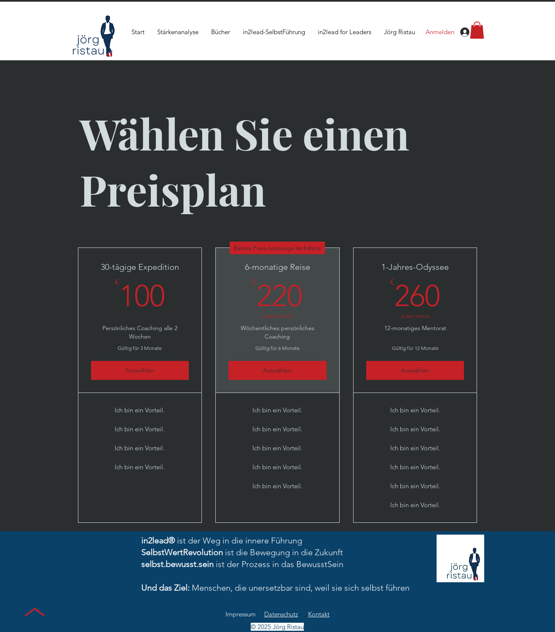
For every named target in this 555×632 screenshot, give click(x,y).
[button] (477, 30)
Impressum (240, 614)
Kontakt (319, 614)
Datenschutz (281, 614)
